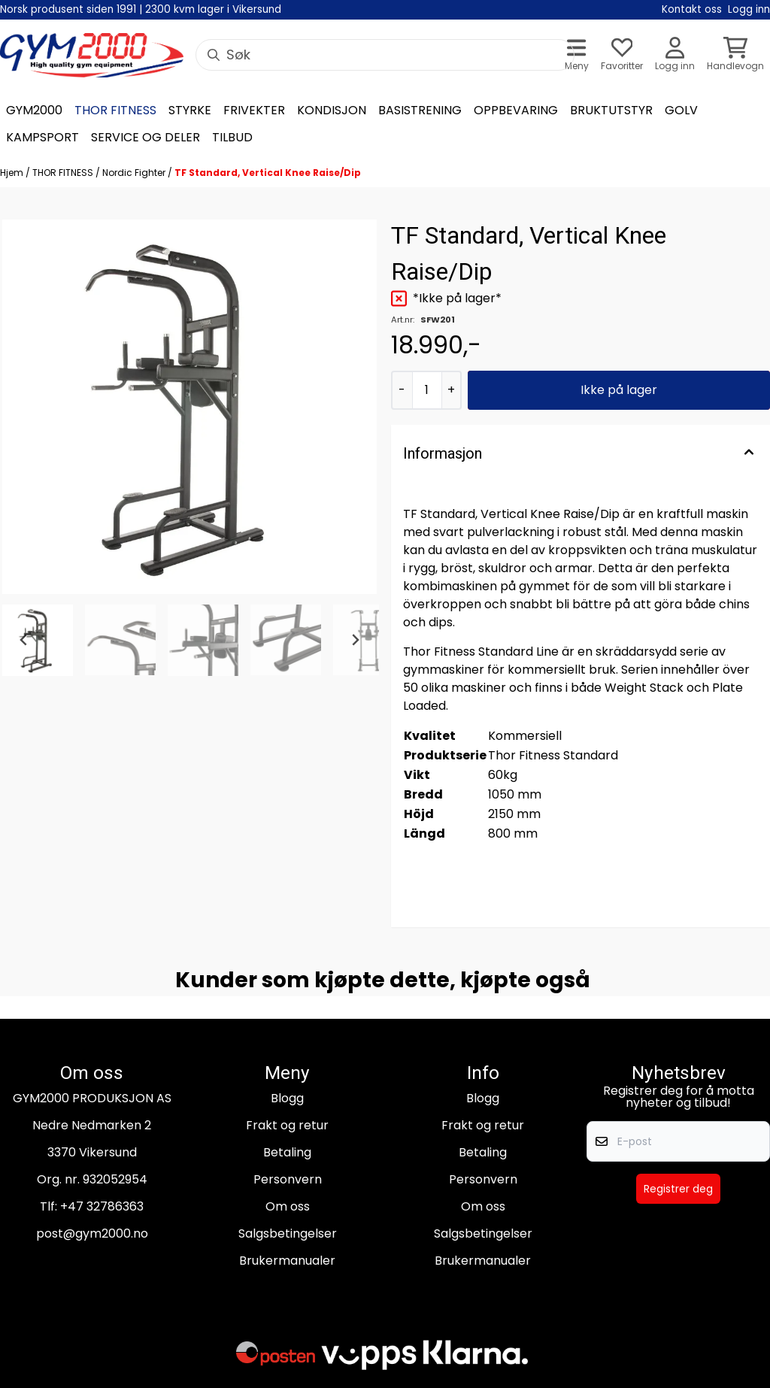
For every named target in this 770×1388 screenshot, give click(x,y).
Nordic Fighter (135, 172)
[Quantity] (426, 390)
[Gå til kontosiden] (675, 55)
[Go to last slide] (24, 640)
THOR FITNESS (63, 172)
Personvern (287, 1179)
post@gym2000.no (92, 1233)
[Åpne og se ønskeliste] (622, 55)
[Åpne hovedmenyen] (577, 55)
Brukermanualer (287, 1260)
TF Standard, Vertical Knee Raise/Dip (267, 172)
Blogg (287, 1098)
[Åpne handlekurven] (735, 55)
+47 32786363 (102, 1206)
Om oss (287, 1206)
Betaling (287, 1152)
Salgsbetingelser (287, 1233)
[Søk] (385, 55)
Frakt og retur (287, 1125)
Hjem (13, 172)
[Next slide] (355, 640)
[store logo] (91, 55)
